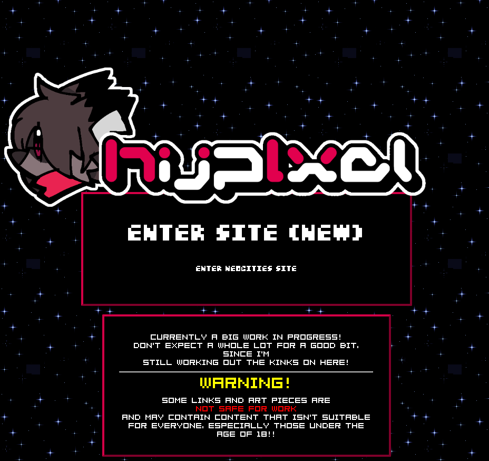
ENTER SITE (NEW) (246, 234)
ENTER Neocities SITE (246, 269)
